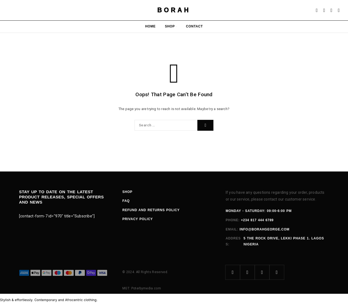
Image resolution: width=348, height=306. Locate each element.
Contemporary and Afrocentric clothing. (65, 300)
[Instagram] (247, 272)
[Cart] (339, 10)
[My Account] (317, 10)
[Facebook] (232, 272)
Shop (170, 26)
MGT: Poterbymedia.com (141, 288)
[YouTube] (276, 272)
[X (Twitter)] (262, 272)
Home (150, 26)
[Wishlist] (332, 10)
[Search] (324, 10)
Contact (194, 26)
